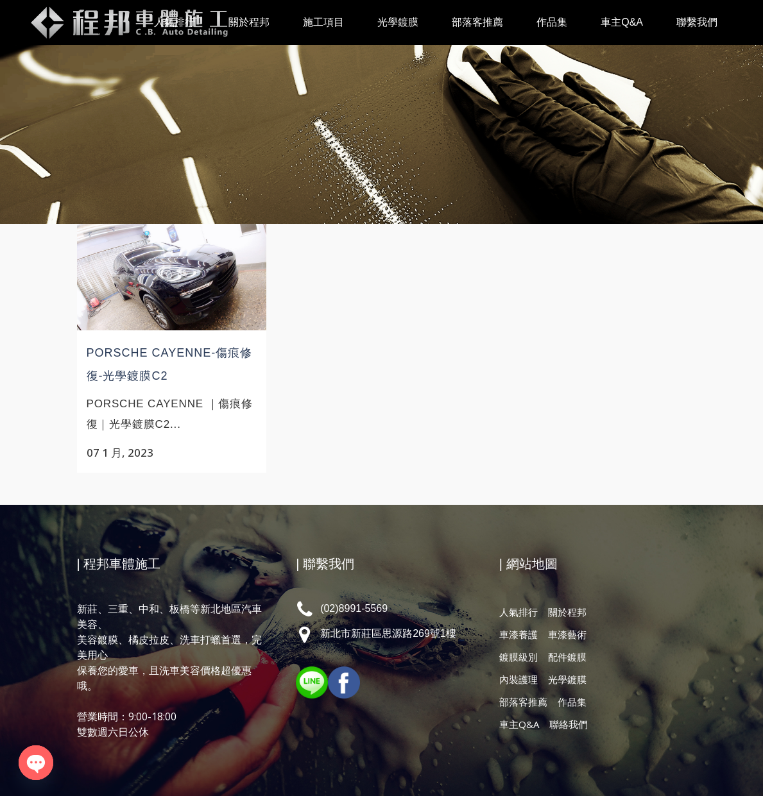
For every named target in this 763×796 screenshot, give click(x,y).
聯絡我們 (568, 711)
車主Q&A (519, 711)
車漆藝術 (567, 621)
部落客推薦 (523, 688)
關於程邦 (567, 599)
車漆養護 (518, 621)
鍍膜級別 (518, 644)
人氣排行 (518, 599)
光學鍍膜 (567, 666)
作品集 (572, 688)
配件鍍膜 (567, 644)
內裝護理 (518, 666)
